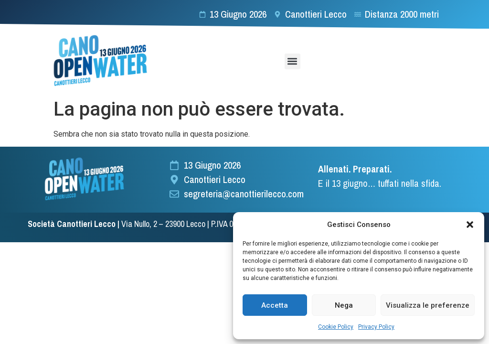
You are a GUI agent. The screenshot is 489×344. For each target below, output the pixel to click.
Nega (344, 305)
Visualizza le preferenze (427, 305)
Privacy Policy (376, 326)
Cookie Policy (335, 326)
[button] (470, 224)
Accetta (274, 305)
